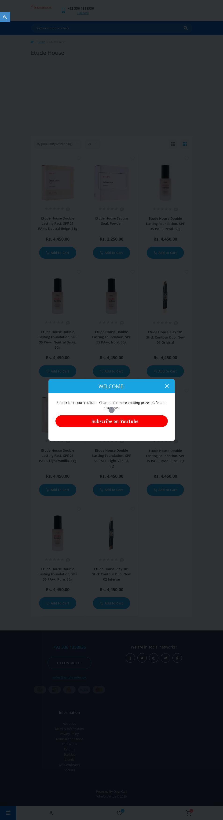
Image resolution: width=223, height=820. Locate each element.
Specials (69, 770)
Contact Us (69, 744)
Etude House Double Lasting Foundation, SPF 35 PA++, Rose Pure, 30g (165, 455)
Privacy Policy (69, 734)
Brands (69, 759)
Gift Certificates (69, 765)
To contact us (69, 663)
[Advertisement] (111, 96)
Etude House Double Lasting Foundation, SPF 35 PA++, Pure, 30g (57, 574)
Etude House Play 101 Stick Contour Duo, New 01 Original (165, 337)
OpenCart (120, 791)
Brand (41, 42)
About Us (69, 723)
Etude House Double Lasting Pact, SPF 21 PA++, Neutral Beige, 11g (57, 223)
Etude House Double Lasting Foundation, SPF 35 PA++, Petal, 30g (165, 223)
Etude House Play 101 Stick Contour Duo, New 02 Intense (111, 574)
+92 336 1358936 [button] (69, 647)
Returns (69, 749)
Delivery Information (69, 729)
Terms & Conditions (69, 739)
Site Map (69, 754)
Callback (83, 13)
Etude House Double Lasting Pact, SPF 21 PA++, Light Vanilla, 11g (57, 455)
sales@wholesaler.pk (69, 677)
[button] (80, 8)
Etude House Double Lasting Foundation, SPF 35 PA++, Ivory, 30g (111, 337)
